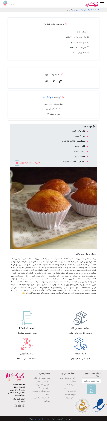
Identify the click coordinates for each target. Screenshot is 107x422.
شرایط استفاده (70, 384)
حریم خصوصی (70, 387)
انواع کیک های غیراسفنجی (85, 10)
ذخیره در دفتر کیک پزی (27, 162)
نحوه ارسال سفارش (43, 381)
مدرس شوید (71, 397)
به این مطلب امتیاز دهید (53, 104)
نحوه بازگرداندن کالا (42, 384)
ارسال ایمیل (91, 389)
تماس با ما (72, 391)
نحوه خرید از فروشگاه (42, 378)
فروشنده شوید (70, 394)
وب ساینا (37, 419)
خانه (98, 10)
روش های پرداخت (43, 387)
